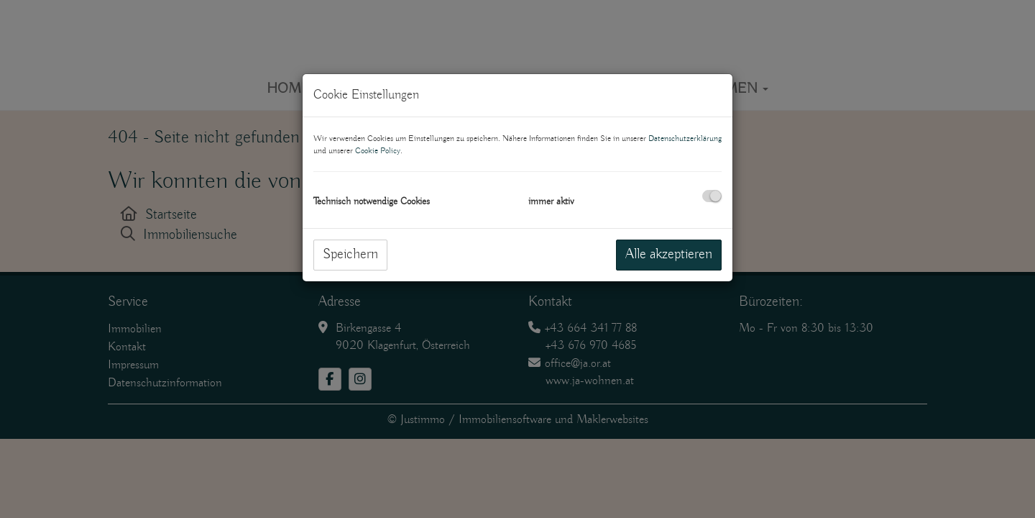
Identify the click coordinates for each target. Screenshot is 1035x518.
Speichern (350, 254)
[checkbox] (712, 196)
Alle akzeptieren (668, 254)
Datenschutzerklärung (685, 138)
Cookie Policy (377, 150)
